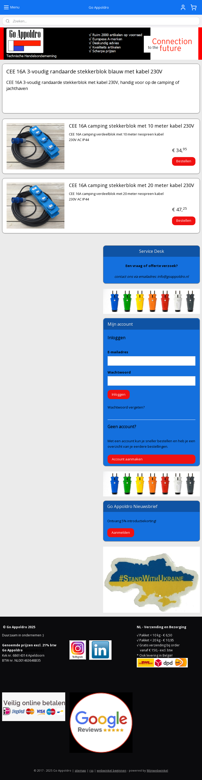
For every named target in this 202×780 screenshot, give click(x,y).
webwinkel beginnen (111, 770)
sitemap (80, 770)
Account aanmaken (127, 459)
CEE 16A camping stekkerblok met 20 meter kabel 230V (131, 185)
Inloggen (118, 394)
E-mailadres (118, 352)
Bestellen (183, 161)
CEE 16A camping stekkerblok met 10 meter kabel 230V (131, 126)
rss (91, 770)
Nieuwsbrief (33, 650)
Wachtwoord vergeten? (126, 407)
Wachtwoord (119, 372)
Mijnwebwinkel (157, 770)
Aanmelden (121, 532)
